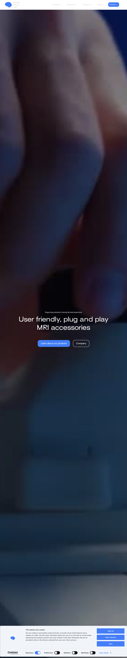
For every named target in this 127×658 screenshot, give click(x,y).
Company (86, 4)
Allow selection (110, 639)
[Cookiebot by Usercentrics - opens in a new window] (12, 654)
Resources (71, 4)
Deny (110, 645)
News (99, 4)
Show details (103, 654)
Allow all (111, 632)
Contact (113, 4)
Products (55, 4)
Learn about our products (54, 343)
